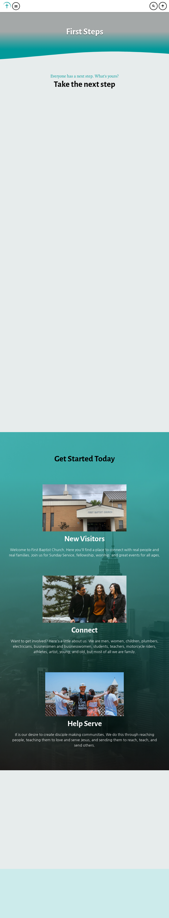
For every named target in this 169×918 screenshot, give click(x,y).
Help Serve (84, 724)
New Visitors (84, 539)
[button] (16, 6)
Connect (84, 630)
